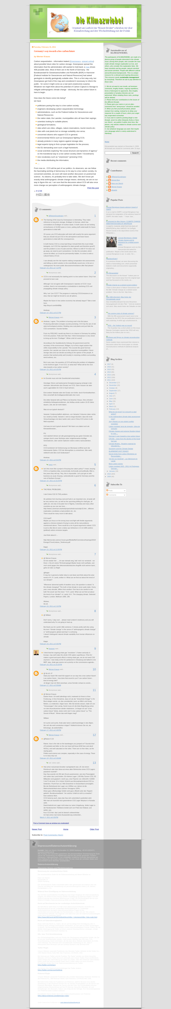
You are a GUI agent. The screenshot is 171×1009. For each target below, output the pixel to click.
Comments (111, 495)
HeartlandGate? (112, 259)
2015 (109, 369)
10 (94, 669)
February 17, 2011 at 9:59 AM (50, 685)
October (112, 388)
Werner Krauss (54, 317)
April (111, 404)
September (113, 390)
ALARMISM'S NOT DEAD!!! (119, 451)
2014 (109, 372)
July (111, 396)
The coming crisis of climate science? (121, 313)
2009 (109, 476)
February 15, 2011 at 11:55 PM (51, 549)
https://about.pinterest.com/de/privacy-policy (53, 996)
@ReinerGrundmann (56, 216)
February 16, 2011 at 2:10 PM (50, 606)
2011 (109, 380)
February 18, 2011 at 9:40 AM (50, 758)
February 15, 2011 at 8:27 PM (50, 313)
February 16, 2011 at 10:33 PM (51, 664)
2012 (109, 377)
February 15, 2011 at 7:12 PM (50, 268)
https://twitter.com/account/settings (50, 970)
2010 (109, 474)
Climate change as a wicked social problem (121, 285)
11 (94, 690)
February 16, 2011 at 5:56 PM (50, 644)
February (112, 409)
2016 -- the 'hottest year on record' (120, 325)
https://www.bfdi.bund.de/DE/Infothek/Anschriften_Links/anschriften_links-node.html (67, 917)
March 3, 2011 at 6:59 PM (49, 817)
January (112, 471)
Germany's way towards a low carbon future (54, 51)
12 (94, 735)
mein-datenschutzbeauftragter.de (70, 1002)
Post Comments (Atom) (53, 835)
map (88, 67)
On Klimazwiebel (112, 273)
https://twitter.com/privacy (47, 965)
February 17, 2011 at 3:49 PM (50, 730)
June (111, 398)
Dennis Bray (115, 180)
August (112, 393)
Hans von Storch (117, 183)
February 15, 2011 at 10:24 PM (51, 481)
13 (94, 762)
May (111, 401)
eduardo (114, 190)
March (111, 406)
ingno (51, 464)
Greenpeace (75, 61)
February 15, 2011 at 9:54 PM (50, 460)
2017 (109, 364)
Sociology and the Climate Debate (121, 449)
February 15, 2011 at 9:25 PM (50, 369)
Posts (109, 490)
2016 (109, 367)
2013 (109, 375)
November (113, 385)
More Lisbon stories (116, 464)
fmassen (52, 648)
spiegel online (87, 61)
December (113, 382)
